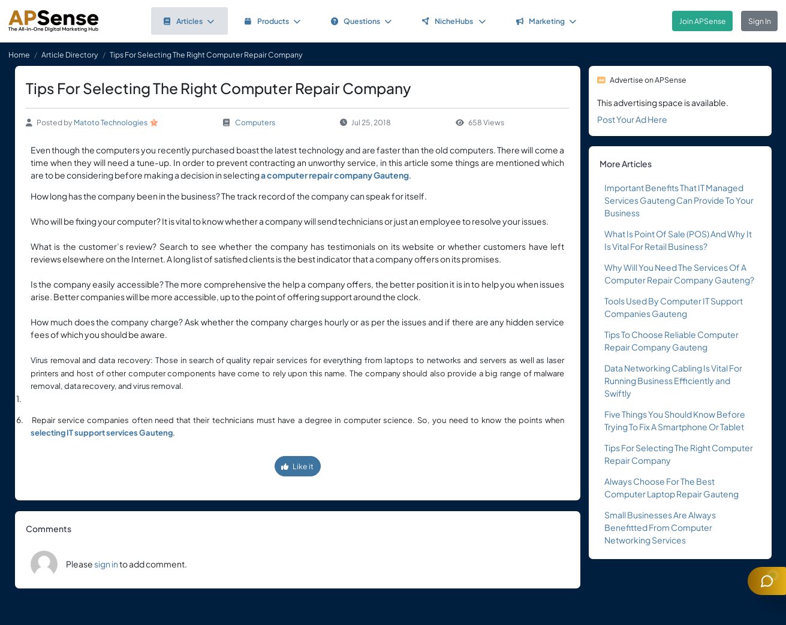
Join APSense (702, 21)
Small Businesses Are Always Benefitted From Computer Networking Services (660, 527)
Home (19, 54)
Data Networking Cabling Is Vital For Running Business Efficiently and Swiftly (673, 380)
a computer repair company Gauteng (335, 175)
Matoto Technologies (110, 122)
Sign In (759, 21)
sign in (106, 563)
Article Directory (69, 54)
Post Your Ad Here (632, 119)
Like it (297, 466)
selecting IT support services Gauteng (102, 432)
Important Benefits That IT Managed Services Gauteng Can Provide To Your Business (679, 200)
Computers (255, 122)
